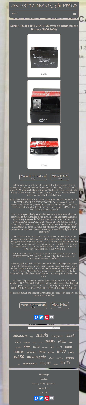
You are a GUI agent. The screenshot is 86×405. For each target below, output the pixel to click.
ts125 (65, 362)
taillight (60, 358)
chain (62, 341)
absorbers (20, 336)
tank (52, 347)
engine (45, 362)
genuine (31, 352)
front (42, 351)
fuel (19, 364)
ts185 (50, 340)
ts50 (34, 342)
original (70, 357)
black (18, 342)
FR (46, 392)
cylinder (44, 347)
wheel (51, 358)
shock (70, 335)
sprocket (18, 347)
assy (31, 337)
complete (57, 336)
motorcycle (36, 356)
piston (71, 352)
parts (71, 342)
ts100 (36, 346)
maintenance (30, 363)
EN (41, 392)
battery (68, 346)
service (51, 352)
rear (27, 346)
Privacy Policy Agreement (44, 383)
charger (27, 342)
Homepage (44, 374)
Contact (44, 379)
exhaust (19, 351)
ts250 (19, 356)
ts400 (61, 351)
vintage (56, 364)
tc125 (59, 347)
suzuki (42, 335)
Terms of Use (44, 388)
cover (41, 342)
